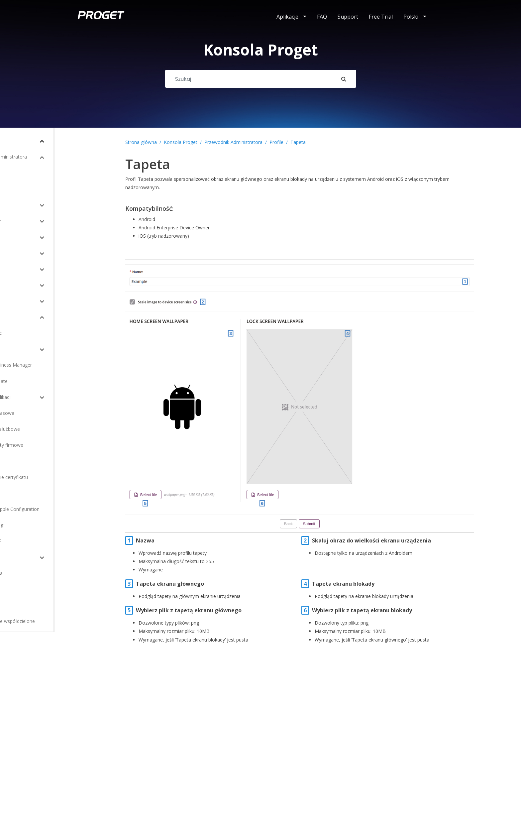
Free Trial (381, 16)
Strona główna (141, 142)
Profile (276, 142)
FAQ (322, 16)
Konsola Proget (180, 142)
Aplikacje (287, 16)
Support (348, 16)
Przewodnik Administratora (233, 142)
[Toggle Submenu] (88, 141)
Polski (410, 16)
